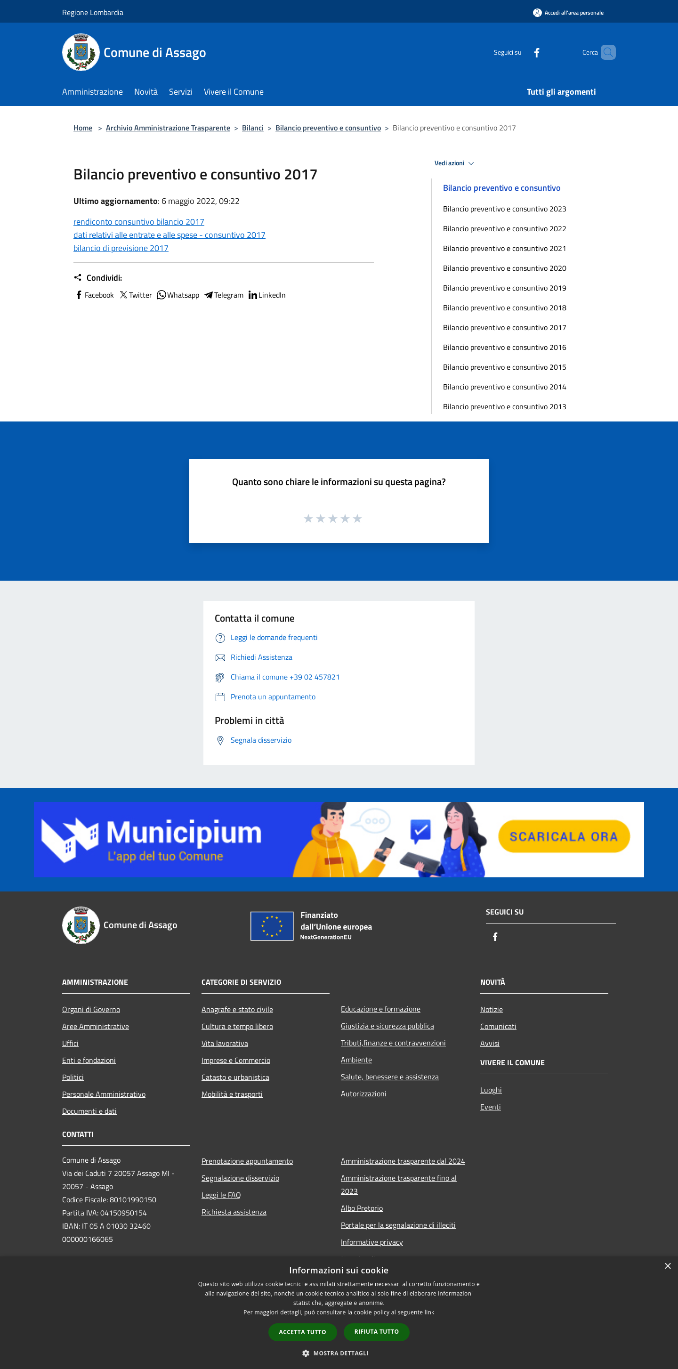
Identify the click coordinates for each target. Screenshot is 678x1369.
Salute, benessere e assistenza (390, 1076)
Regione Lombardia (92, 12)
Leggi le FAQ (221, 1194)
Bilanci (253, 127)
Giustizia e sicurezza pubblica (387, 1025)
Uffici (70, 1043)
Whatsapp (177, 294)
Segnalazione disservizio (240, 1177)
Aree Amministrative (95, 1026)
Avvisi (490, 1043)
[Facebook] (520, 52)
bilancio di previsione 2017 (121, 248)
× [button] (667, 1266)
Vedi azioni (456, 163)
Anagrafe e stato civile (237, 1009)
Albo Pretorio (362, 1208)
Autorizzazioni (364, 1093)
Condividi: (97, 277)
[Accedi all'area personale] (568, 12)
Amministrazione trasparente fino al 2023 (399, 1184)
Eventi (490, 1106)
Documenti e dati (89, 1111)
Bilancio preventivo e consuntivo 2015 (504, 367)
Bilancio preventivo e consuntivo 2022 (504, 228)
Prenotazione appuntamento (247, 1160)
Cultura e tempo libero (237, 1026)
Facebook (93, 294)
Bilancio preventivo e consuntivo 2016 (504, 347)
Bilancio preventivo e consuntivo (328, 127)
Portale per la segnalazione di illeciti (398, 1225)
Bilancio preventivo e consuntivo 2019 (504, 287)
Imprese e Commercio (236, 1060)
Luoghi (491, 1089)
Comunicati (498, 1026)
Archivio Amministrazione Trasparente (168, 127)
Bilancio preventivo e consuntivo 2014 (504, 386)
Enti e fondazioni (89, 1060)
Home (82, 127)
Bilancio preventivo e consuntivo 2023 (504, 208)
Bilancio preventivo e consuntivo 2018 (504, 307)
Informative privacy (372, 1241)
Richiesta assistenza (234, 1211)
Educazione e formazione (380, 1008)
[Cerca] (604, 52)
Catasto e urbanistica (235, 1077)
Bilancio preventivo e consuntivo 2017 (504, 327)
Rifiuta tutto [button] (377, 1332)
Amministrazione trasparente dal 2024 (403, 1160)
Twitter (135, 294)
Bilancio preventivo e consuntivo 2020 (504, 268)
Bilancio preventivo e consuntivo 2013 (504, 406)
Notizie (491, 1009)
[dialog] (339, 1312)
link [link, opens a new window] (430, 1312)
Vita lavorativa (225, 1043)
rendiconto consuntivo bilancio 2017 (138, 221)
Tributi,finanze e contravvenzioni (393, 1042)
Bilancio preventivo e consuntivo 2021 (504, 248)
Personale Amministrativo (103, 1094)
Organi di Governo (91, 1009)
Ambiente (356, 1059)
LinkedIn (266, 294)
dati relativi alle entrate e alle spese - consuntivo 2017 (169, 234)
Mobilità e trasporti (232, 1094)
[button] (339, 1353)
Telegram (223, 294)
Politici (73, 1077)
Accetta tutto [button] (302, 1332)
